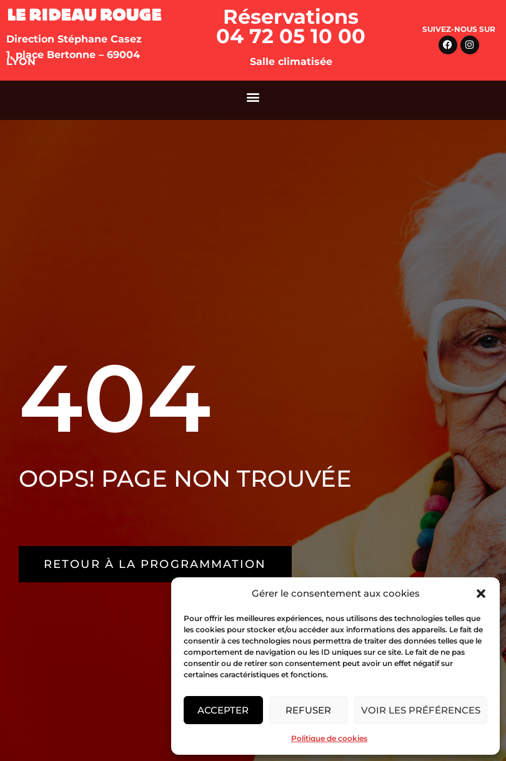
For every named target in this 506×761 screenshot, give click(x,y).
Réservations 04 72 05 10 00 (290, 26)
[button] (481, 593)
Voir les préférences (420, 710)
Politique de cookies (329, 738)
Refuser (308, 710)
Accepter (223, 710)
